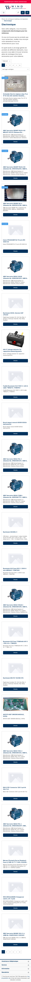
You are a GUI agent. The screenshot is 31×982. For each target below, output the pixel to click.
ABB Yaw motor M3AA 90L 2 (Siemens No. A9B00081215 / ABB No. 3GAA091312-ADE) (15, 460)
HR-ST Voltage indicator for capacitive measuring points (12, 350)
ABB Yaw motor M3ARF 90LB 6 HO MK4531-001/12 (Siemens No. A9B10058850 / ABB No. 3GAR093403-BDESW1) (14, 131)
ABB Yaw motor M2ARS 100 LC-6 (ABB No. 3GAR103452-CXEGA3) (14, 934)
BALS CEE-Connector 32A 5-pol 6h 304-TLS (14, 788)
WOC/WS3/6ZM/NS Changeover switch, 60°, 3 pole (13, 898)
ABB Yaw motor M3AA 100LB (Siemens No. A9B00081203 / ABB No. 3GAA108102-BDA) (15, 277)
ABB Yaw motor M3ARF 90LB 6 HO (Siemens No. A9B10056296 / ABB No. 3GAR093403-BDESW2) (15, 168)
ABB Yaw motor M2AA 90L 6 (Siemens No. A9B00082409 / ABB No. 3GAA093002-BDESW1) (14, 825)
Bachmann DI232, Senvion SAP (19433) (13, 314)
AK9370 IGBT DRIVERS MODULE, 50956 (13, 715)
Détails (15, 105)
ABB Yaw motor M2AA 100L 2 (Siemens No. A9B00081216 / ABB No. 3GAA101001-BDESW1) (15, 752)
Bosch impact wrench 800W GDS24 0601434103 (15, 423)
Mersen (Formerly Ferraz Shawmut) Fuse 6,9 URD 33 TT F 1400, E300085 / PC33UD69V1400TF (15, 861)
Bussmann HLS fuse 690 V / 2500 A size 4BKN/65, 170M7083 (14, 569)
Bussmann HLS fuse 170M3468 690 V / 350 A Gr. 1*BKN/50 (15, 642)
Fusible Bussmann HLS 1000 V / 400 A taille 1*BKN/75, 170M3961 (15, 387)
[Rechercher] (18, 12)
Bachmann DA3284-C (10, 532)
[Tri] (15, 69)
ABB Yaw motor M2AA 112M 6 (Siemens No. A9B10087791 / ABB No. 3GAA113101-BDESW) (15, 496)
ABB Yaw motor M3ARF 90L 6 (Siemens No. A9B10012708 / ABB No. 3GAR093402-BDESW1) (15, 204)
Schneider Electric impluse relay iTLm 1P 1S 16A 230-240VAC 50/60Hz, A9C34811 (15, 95)
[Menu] (4, 12)
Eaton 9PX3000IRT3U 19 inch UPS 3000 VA (14, 241)
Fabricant (6, 61)
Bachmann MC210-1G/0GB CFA (13, 678)
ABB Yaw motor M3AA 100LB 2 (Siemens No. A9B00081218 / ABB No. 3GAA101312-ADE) (15, 606)
